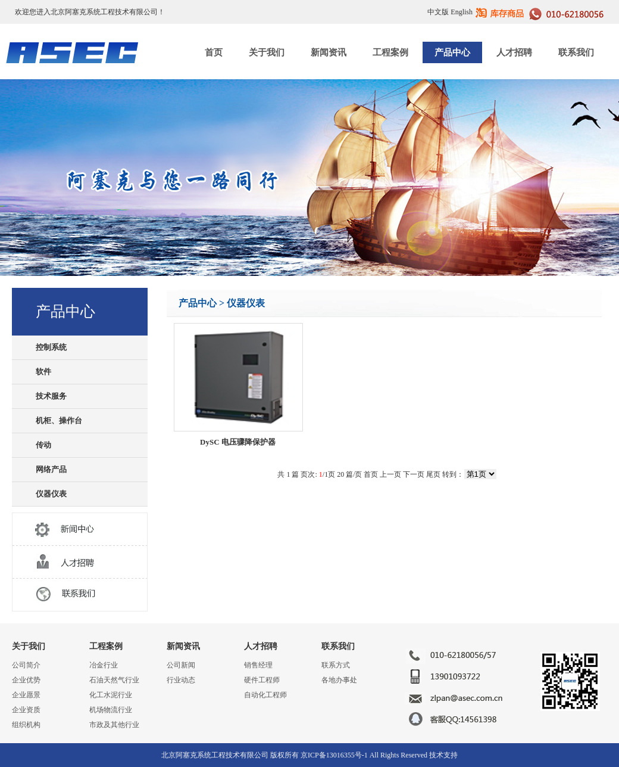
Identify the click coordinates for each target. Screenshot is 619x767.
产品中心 (452, 52)
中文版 (438, 12)
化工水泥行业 (110, 695)
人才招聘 (514, 52)
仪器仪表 (51, 493)
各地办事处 (339, 680)
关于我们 (267, 52)
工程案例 (390, 52)
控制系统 (51, 347)
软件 (43, 371)
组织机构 (26, 725)
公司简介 (26, 665)
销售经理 (258, 665)
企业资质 (26, 710)
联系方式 (335, 665)
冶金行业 (103, 665)
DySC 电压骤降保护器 (238, 441)
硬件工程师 (262, 680)
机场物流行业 (110, 710)
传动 (43, 444)
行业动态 (181, 680)
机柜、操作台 (59, 420)
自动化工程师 (265, 695)
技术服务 (51, 396)
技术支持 (443, 755)
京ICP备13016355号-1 (334, 755)
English (462, 12)
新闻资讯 (328, 52)
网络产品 (51, 469)
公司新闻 (181, 665)
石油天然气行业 (114, 680)
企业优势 (26, 680)
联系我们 (576, 52)
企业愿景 (26, 695)
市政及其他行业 (114, 725)
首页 (214, 52)
